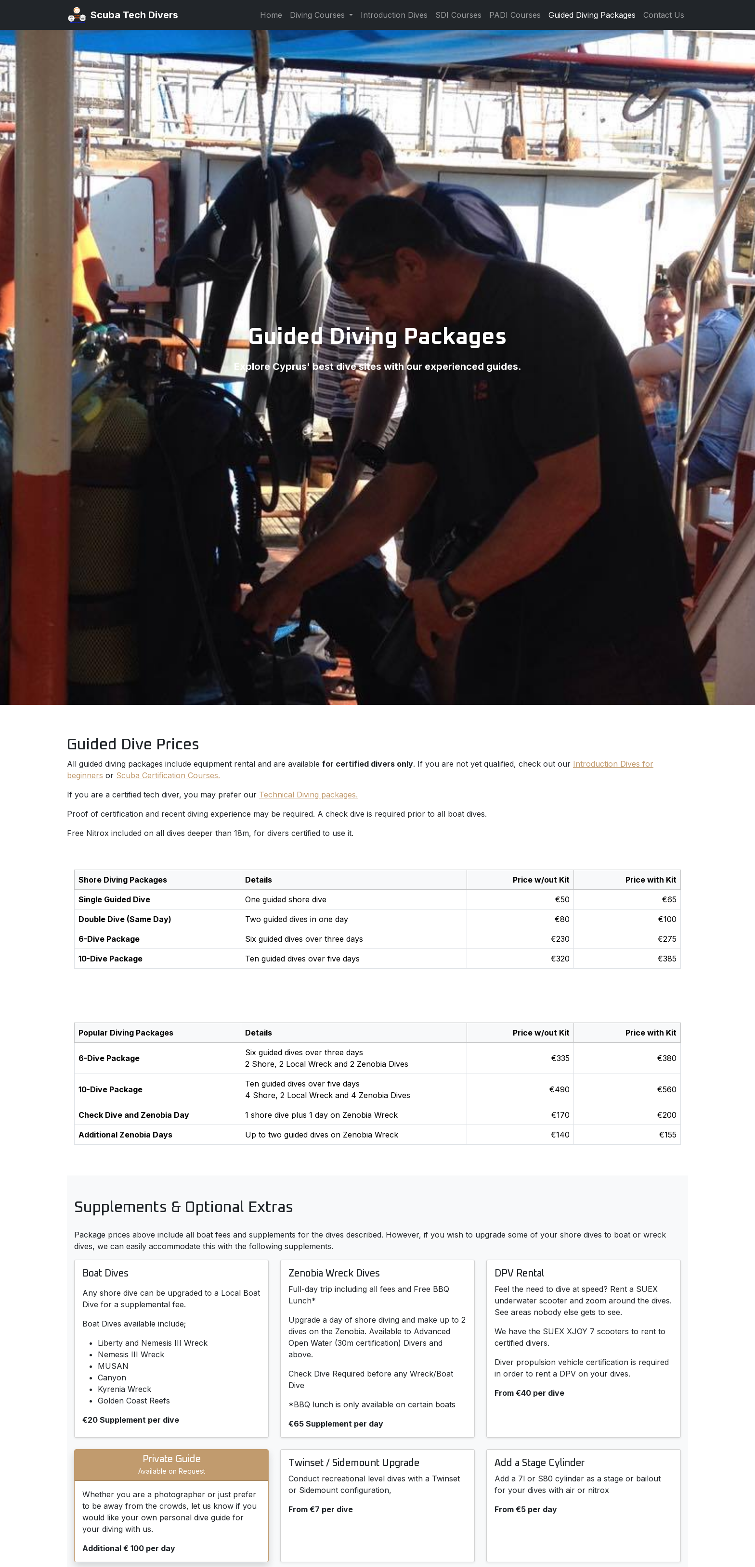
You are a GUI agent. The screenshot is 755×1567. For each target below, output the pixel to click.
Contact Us (663, 15)
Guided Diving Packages (592, 15)
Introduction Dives (394, 15)
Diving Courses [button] (318, 15)
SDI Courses (458, 15)
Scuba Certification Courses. (168, 775)
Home (271, 15)
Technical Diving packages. (308, 794)
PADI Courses (515, 15)
